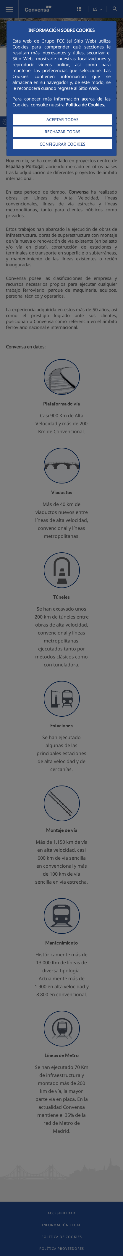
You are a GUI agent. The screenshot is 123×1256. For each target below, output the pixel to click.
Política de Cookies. (85, 105)
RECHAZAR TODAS (62, 131)
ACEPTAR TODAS (62, 119)
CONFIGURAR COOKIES (62, 144)
